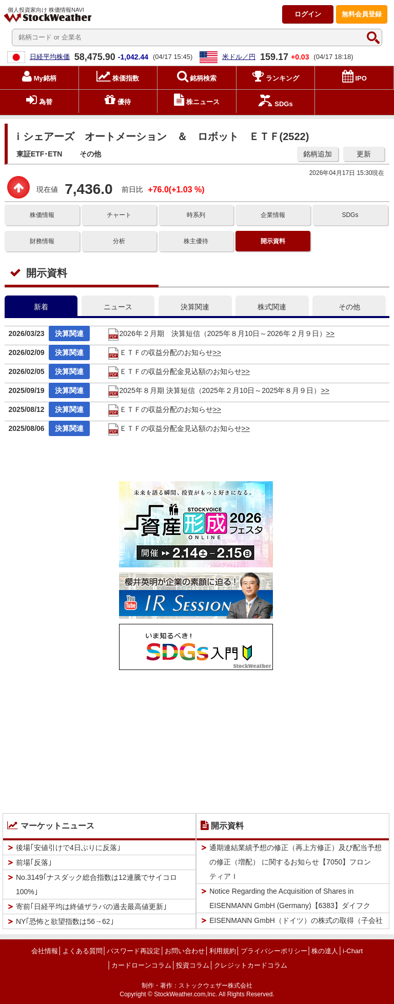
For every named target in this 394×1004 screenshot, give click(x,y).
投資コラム (192, 965)
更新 (364, 154)
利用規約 (222, 951)
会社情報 (44, 951)
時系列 (196, 215)
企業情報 (273, 215)
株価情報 (42, 215)
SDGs (350, 215)
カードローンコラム (141, 965)
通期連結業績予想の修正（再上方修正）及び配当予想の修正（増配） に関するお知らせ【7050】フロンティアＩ (295, 861)
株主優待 (196, 241)
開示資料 (273, 241)
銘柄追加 (317, 154)
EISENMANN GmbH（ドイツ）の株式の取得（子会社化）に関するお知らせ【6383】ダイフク (296, 927)
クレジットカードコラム (250, 965)
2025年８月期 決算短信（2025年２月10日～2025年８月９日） (214, 390)
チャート (119, 215)
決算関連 (195, 307)
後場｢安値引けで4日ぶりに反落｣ (68, 847)
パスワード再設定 (133, 951)
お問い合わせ (185, 951)
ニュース (118, 307)
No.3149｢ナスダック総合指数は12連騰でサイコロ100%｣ (96, 884)
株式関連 (272, 307)
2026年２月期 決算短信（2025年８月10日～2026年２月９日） (216, 333)
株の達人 (324, 951)
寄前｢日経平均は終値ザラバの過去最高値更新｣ (91, 906)
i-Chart (353, 951)
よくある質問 (83, 951)
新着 (41, 307)
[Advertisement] (196, 739)
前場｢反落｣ (34, 862)
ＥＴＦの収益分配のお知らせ (160, 352)
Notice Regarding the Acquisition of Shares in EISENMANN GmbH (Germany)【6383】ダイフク (289, 898)
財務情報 (42, 241)
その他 (349, 307)
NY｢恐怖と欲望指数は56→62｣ (65, 921)
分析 (119, 241)
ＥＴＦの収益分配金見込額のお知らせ (174, 371)
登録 (362, 14)
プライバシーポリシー (274, 951)
